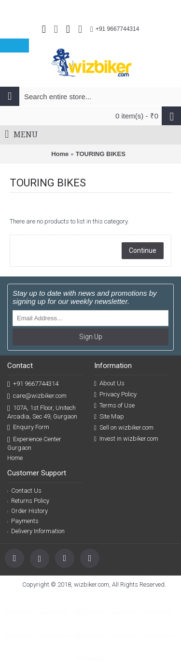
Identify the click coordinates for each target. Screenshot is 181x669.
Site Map (109, 416)
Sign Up (90, 337)
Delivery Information (36, 531)
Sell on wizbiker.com (123, 428)
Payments (23, 521)
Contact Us (24, 490)
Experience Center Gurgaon (34, 443)
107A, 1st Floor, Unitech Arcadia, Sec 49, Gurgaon (42, 412)
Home (60, 153)
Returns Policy (28, 500)
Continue (142, 250)
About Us (109, 383)
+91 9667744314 (32, 384)
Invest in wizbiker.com (126, 439)
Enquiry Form (28, 427)
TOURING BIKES (100, 153)
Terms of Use (114, 405)
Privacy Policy (115, 394)
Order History (27, 510)
